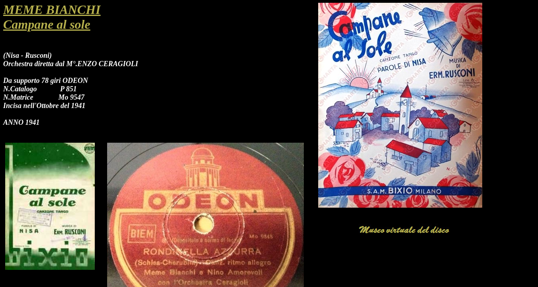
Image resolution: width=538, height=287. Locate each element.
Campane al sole (46, 24)
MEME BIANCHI (52, 9)
